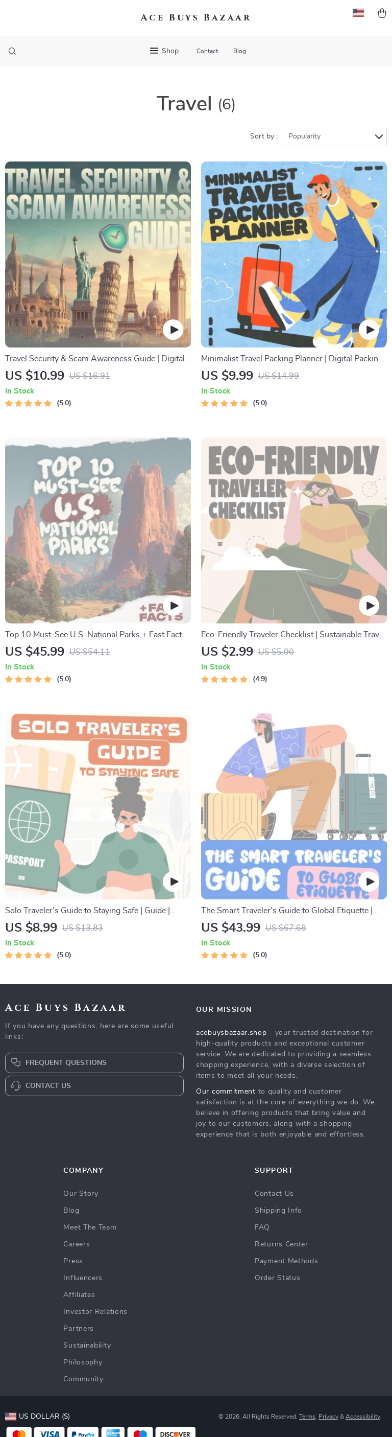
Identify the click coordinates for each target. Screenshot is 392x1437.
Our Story (80, 1193)
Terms (307, 1416)
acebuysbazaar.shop (231, 1032)
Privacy (328, 1416)
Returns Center (281, 1244)
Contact (207, 51)
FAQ (262, 1227)
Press (73, 1261)
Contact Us (274, 1193)
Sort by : (264, 136)
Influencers (83, 1278)
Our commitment (226, 1091)
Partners (78, 1328)
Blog (239, 51)
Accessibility (363, 1416)
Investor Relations (95, 1311)
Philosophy (82, 1362)
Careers (76, 1244)
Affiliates (79, 1295)
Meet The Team (89, 1227)
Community (83, 1379)
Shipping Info (278, 1210)
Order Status (277, 1278)
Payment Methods (286, 1261)
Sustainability (87, 1345)
